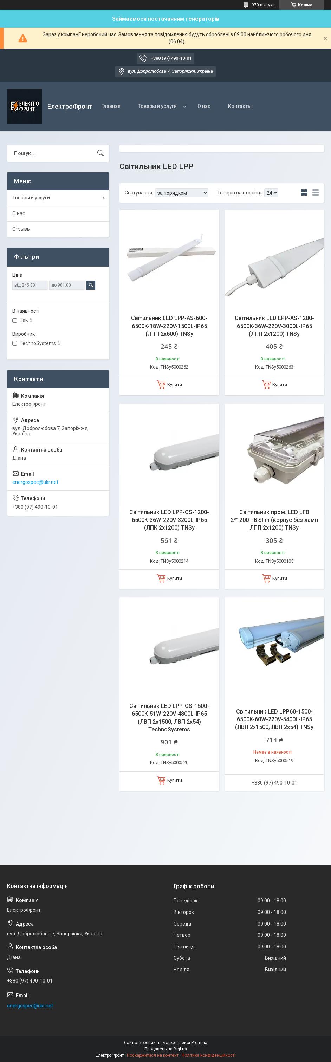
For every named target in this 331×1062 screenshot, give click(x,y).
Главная (111, 106)
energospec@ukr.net (35, 482)
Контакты (240, 106)
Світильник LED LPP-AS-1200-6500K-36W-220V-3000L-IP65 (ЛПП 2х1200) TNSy (274, 326)
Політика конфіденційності (208, 1055)
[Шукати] (100, 153)
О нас (203, 106)
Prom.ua (199, 1042)
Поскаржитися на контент (153, 1055)
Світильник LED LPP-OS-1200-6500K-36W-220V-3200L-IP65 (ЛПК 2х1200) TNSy (169, 520)
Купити (174, 384)
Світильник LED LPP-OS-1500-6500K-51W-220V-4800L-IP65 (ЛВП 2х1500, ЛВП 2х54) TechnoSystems (169, 718)
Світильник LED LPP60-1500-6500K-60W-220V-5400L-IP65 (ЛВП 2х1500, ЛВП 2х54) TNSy (274, 719)
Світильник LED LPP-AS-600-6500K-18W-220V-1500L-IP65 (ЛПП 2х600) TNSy (169, 326)
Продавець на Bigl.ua (165, 1049)
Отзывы (21, 229)
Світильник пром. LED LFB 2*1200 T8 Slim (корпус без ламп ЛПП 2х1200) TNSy (274, 520)
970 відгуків (264, 4)
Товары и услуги (157, 106)
